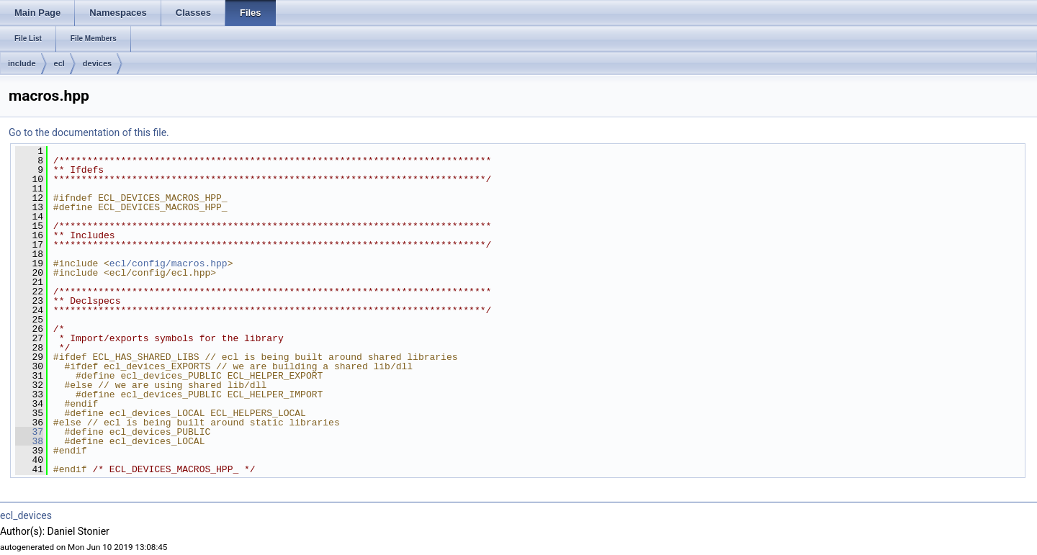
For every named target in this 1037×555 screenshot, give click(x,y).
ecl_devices (26, 515)
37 (29, 431)
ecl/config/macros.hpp (168, 263)
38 (29, 441)
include (22, 63)
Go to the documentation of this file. (89, 132)
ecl (59, 63)
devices (97, 63)
